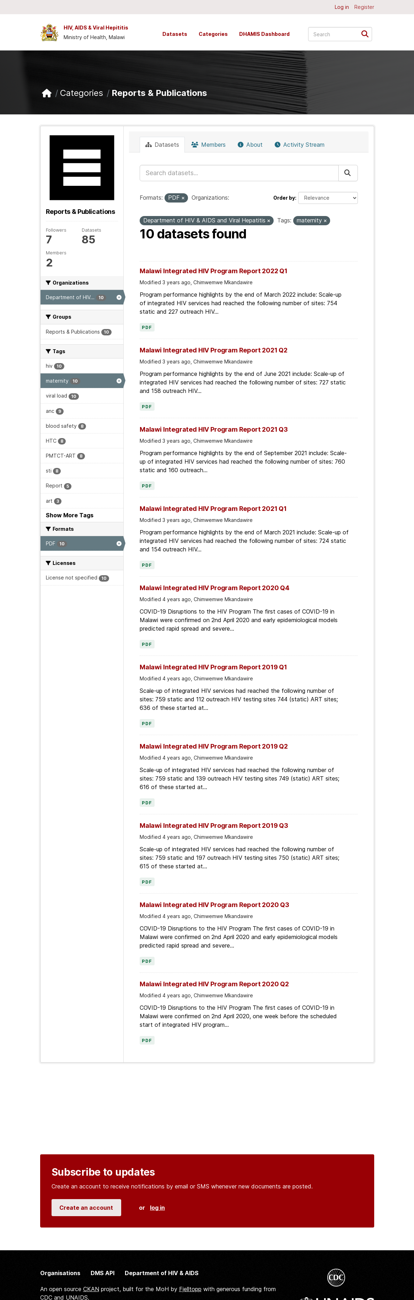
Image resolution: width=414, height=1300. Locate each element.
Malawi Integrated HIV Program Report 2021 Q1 (213, 508)
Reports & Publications (159, 93)
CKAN (91, 1289)
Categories (213, 34)
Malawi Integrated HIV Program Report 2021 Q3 (214, 429)
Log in (342, 7)
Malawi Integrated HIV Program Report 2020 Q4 (215, 588)
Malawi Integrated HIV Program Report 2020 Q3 (214, 904)
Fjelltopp (190, 1289)
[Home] (47, 93)
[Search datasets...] (340, 34)
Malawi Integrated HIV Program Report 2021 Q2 (213, 350)
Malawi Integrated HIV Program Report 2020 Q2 (214, 984)
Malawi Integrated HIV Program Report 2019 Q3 (214, 825)
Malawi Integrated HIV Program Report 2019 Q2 (214, 746)
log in (157, 1207)
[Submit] (367, 34)
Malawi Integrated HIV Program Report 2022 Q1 (213, 271)
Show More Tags (69, 515)
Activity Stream (299, 144)
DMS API (102, 1273)
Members (208, 144)
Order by (284, 198)
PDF (147, 327)
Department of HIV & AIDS (162, 1273)
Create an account (86, 1207)
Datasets (174, 34)
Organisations (60, 1273)
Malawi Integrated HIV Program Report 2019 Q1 (213, 667)
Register (364, 7)
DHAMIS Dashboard (264, 34)
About (250, 144)
